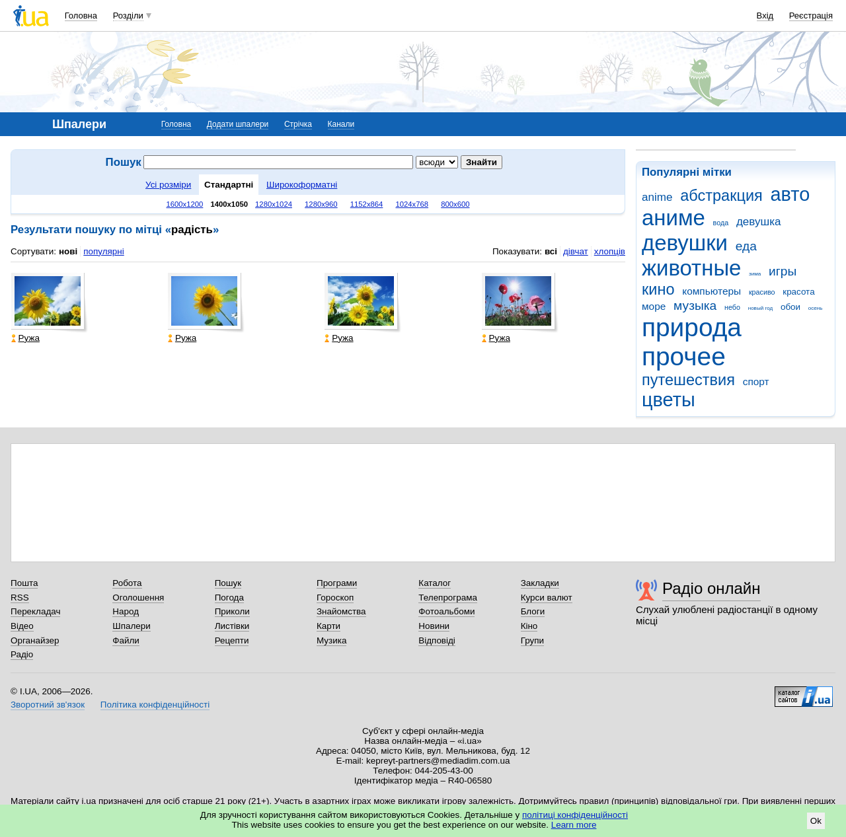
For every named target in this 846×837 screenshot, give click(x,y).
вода (721, 223)
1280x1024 (273, 204)
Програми (337, 583)
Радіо (22, 654)
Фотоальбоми (446, 611)
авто (790, 194)
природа (692, 327)
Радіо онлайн (711, 588)
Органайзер (35, 640)
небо (732, 307)
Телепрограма (447, 597)
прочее (684, 356)
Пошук (228, 583)
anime (657, 197)
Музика (331, 640)
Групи (532, 640)
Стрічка (298, 124)
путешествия (688, 379)
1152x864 (366, 204)
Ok (816, 821)
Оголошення (138, 597)
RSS (20, 597)
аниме (673, 217)
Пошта (24, 583)
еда (746, 246)
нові (68, 251)
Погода (229, 597)
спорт (756, 381)
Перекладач (35, 611)
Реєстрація (811, 15)
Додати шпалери (237, 124)
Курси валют (546, 597)
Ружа (25, 338)
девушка (758, 221)
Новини (433, 626)
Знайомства (341, 611)
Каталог (434, 583)
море (654, 306)
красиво (762, 292)
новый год (760, 308)
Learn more (574, 825)
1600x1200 (185, 204)
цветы (668, 399)
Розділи (128, 15)
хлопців (609, 251)
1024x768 (411, 204)
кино (658, 289)
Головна (81, 15)
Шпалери (131, 626)
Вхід (765, 15)
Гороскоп (335, 597)
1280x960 (321, 204)
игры (782, 271)
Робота (126, 583)
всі (551, 251)
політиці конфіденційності (575, 815)
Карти (328, 626)
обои (790, 307)
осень (815, 308)
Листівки (232, 626)
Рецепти (232, 640)
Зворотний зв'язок (48, 705)
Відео (22, 626)
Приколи (232, 611)
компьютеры (711, 291)
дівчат (575, 251)
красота (798, 292)
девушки (685, 243)
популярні (103, 251)
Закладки (540, 583)
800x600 (455, 204)
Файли (125, 640)
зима (755, 274)
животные (691, 268)
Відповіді (436, 640)
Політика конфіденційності (155, 705)
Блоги (533, 611)
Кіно (529, 626)
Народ (125, 611)
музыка (694, 305)
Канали (341, 124)
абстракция (721, 195)
